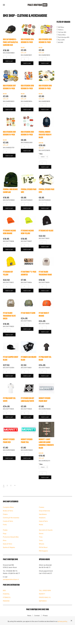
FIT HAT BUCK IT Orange (44, 314)
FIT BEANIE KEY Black (46, 230)
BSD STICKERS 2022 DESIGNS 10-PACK (27, 133)
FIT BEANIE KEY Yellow (8, 273)
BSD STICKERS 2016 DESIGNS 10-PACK (45, 41)
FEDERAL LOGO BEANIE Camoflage (10, 191)
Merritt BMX (61, 40)
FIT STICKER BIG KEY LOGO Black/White (27, 400)
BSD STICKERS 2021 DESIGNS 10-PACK (9, 133)
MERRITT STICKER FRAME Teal (26, 441)
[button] (4, 5)
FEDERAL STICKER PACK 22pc (46, 191)
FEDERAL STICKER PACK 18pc (28, 191)
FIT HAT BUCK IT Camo (28, 313)
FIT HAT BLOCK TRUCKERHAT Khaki (45, 273)
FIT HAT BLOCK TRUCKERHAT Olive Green (9, 315)
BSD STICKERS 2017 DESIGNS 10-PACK (9, 87)
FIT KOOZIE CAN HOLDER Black (28, 358)
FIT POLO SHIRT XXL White (9, 400)
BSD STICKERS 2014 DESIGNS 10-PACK (27, 41)
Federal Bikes (61, 35)
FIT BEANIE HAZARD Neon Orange (9, 232)
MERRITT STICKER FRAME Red (9, 441)
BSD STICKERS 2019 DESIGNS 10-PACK (45, 87)
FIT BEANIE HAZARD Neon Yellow (27, 232)
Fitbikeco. (60, 29)
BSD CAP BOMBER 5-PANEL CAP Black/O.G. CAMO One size (10, 42)
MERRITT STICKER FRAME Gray (44, 400)
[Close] (71, 620)
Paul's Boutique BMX (63, 37)
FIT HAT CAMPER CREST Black (10, 358)
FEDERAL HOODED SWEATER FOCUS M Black (45, 134)
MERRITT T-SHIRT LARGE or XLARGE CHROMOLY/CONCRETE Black (46, 444)
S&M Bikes (60, 27)
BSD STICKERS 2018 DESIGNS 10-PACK (27, 87)
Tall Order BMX (61, 32)
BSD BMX (60, 42)
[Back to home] (37, 5)
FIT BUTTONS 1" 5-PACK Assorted (28, 273)
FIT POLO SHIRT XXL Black (45, 358)
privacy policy (62, 621)
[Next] (15, 485)
